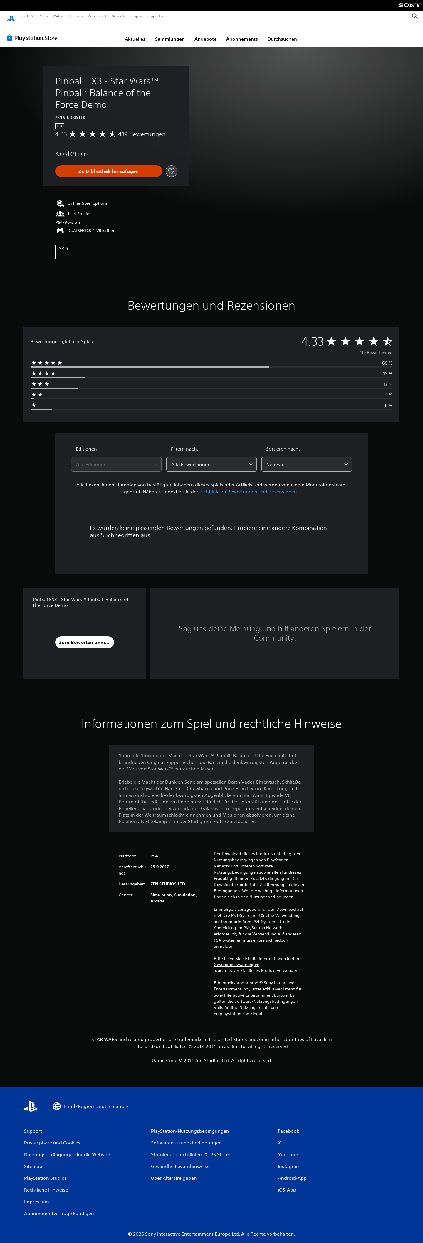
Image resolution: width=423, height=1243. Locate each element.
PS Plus (73, 16)
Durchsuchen (282, 33)
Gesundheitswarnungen (236, 959)
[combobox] (116, 458)
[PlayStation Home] (11, 16)
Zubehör (95, 16)
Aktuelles (135, 33)
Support (153, 16)
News (116, 16)
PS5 (41, 16)
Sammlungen (170, 33)
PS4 (56, 16)
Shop (134, 16)
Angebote (205, 33)
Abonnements (242, 33)
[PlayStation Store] (34, 32)
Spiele (25, 16)
